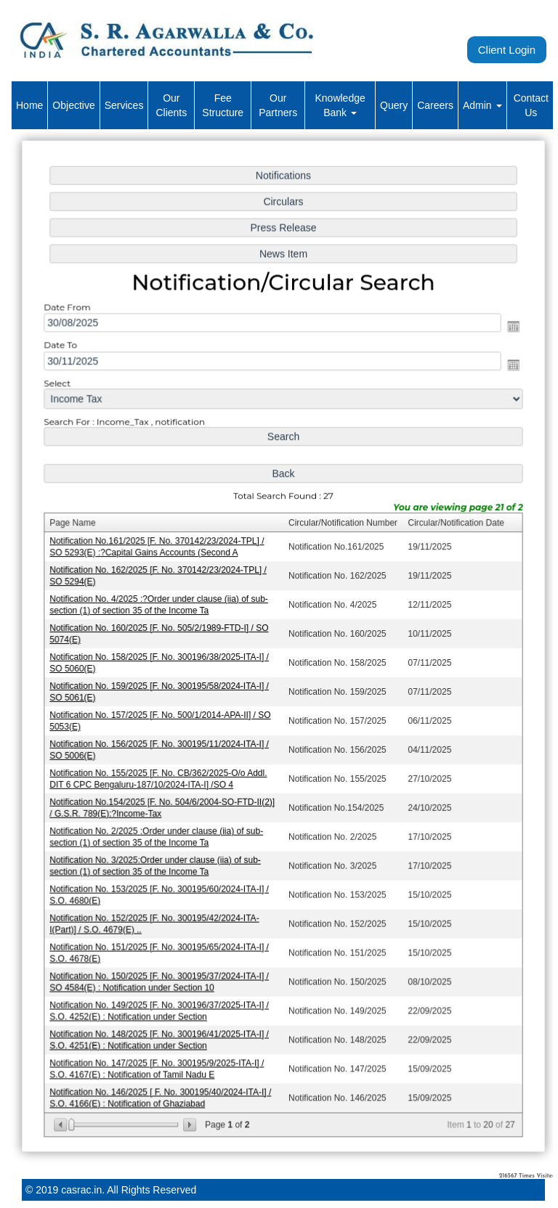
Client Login (506, 50)
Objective (73, 105)
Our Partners (278, 105)
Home (29, 105)
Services (124, 105)
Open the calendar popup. (510, 332)
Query (394, 105)
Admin (482, 105)
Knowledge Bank (340, 105)
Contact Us (531, 105)
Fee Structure (222, 105)
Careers (435, 105)
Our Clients (171, 105)
